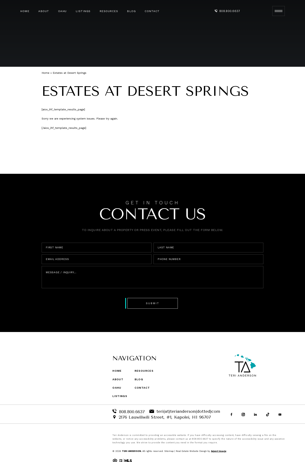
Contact (152, 11)
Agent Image (218, 451)
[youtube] (280, 415)
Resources (109, 11)
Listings (83, 11)
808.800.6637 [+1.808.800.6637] (227, 11)
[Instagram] (243, 415)
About (43, 11)
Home (24, 11)
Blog (131, 11)
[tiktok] (267, 415)
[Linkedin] (255, 415)
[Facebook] (231, 415)
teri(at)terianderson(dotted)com (184, 411)
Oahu (62, 11)
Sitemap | (170, 451)
